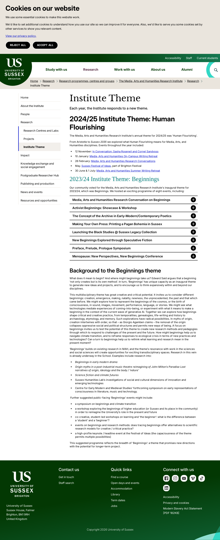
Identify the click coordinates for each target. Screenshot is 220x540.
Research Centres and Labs (41, 130)
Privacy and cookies (176, 502)
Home (24, 97)
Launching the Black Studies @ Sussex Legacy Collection (114, 232)
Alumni (186, 69)
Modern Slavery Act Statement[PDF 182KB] (182, 511)
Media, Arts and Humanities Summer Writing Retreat (128, 170)
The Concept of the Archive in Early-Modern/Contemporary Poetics (122, 216)
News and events (31, 192)
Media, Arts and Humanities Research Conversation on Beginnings (121, 200)
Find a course (119, 477)
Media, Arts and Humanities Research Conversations (123, 161)
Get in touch (66, 477)
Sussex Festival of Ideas (96, 165)
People (25, 114)
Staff (189, 58)
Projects (29, 139)
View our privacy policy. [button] (21, 36)
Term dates (118, 500)
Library (115, 494)
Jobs (114, 506)
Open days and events (125, 483)
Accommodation (121, 488)
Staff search (66, 483)
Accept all (45, 45)
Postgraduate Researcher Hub (40, 175)
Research (90, 69)
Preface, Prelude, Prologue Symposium (101, 248)
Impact (25, 155)
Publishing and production (37, 183)
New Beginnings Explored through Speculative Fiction (112, 240)
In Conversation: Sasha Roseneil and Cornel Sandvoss (125, 151)
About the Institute (32, 106)
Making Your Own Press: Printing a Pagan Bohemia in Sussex (117, 224)
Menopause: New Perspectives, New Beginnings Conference (117, 256)
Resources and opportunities (39, 200)
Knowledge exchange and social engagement (37, 165)
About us (158, 69)
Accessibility (173, 58)
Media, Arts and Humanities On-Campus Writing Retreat (123, 156)
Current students (207, 58)
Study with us (56, 69)
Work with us (124, 69)
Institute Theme (34, 147)
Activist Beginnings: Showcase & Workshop (104, 208)
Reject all (18, 45)
